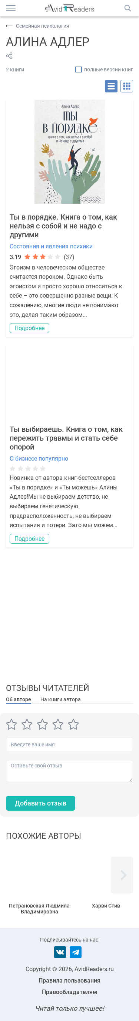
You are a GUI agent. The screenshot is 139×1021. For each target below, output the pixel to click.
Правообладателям (69, 991)
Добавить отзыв (40, 803)
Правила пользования (69, 980)
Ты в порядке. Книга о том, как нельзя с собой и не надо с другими (63, 226)
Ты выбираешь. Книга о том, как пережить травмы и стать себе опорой (66, 438)
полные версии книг (108, 69)
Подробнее (29, 328)
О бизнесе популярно (39, 458)
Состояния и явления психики (51, 246)
